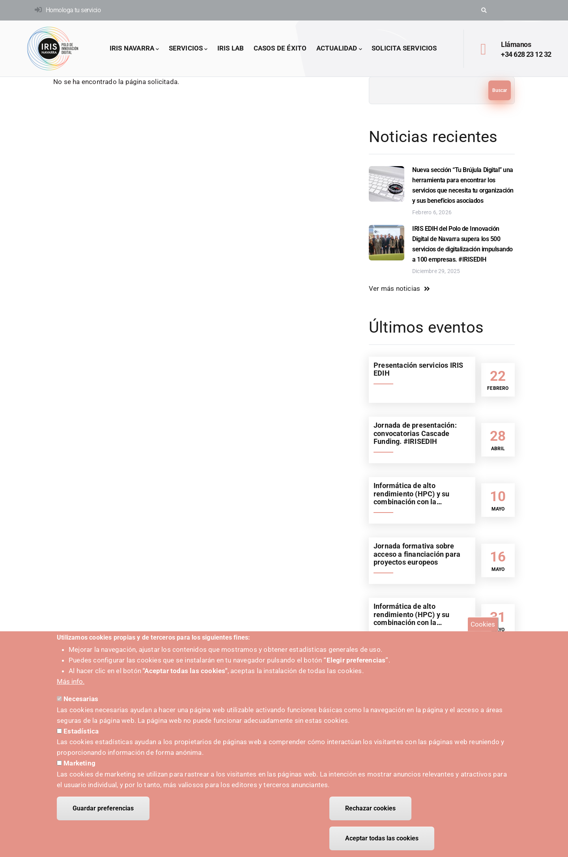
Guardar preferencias (103, 809)
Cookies (483, 625)
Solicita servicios (404, 48)
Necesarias (81, 700)
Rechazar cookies (370, 809)
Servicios (188, 48)
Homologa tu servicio (73, 10)
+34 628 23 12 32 (526, 54)
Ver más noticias (394, 288)
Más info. (70, 682)
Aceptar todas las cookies (382, 839)
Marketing (79, 764)
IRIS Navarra (134, 48)
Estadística (81, 732)
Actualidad (339, 48)
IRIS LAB (230, 48)
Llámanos (516, 44)
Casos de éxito (280, 48)
